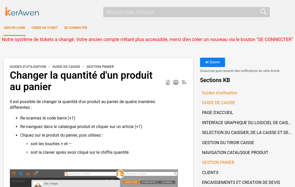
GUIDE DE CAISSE (66, 68)
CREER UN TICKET (76, 28)
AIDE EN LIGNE (26, 28)
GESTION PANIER (100, 68)
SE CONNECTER (126, 28)
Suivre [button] (212, 64)
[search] (186, 12)
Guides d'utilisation (28, 68)
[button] (167, 84)
